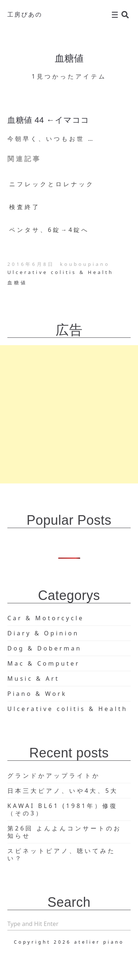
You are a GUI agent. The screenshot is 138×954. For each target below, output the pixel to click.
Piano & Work (37, 693)
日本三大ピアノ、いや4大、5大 (62, 790)
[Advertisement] (69, 414)
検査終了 (24, 207)
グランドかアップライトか (53, 775)
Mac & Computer (43, 663)
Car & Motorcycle (45, 618)
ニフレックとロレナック (51, 184)
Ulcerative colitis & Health (60, 272)
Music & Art (33, 678)
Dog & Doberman (44, 648)
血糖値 (17, 282)
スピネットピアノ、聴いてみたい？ (61, 854)
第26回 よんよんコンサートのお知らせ (64, 832)
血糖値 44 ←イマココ (48, 120)
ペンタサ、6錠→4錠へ (49, 230)
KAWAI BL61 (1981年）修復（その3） (62, 809)
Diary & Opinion (43, 633)
